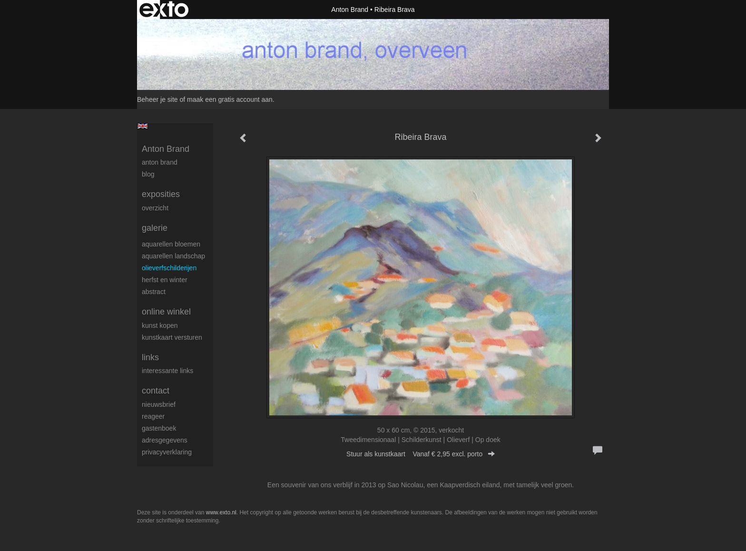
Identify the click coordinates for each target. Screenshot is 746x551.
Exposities (161, 194)
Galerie (154, 228)
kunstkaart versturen (172, 337)
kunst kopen (160, 325)
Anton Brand (349, 9)
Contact (155, 390)
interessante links (167, 370)
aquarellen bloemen (171, 244)
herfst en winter (164, 280)
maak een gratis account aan (230, 99)
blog (148, 174)
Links (150, 357)
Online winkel (166, 311)
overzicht (155, 208)
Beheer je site (157, 99)
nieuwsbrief (159, 404)
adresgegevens (164, 440)
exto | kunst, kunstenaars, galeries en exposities (164, 9)
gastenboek (159, 428)
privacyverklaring (167, 452)
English (142, 126)
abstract (154, 291)
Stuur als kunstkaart (420, 454)
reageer (153, 416)
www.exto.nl (221, 512)
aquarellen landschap (173, 256)
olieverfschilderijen (169, 268)
